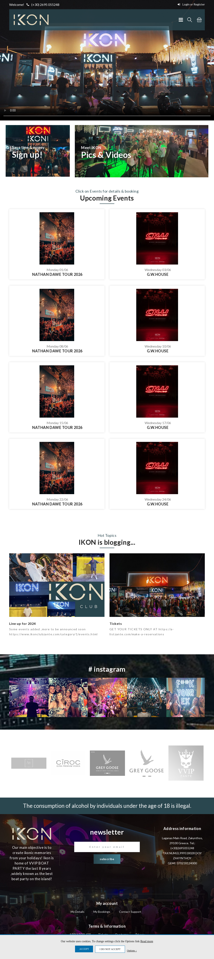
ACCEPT (84, 948)
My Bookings (101, 911)
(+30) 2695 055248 (43, 4)
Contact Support (130, 911)
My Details (77, 911)
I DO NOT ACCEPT (109, 949)
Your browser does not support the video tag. (107, 60)
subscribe (107, 859)
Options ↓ (132, 950)
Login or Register (191, 4)
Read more (146, 941)
